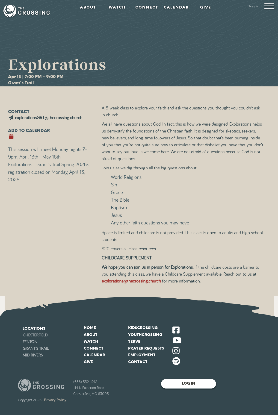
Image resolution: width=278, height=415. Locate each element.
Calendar (176, 7)
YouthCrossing (145, 335)
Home (90, 328)
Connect (146, 7)
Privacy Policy (55, 400)
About (88, 7)
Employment (141, 355)
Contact (137, 362)
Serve (134, 341)
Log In (253, 6)
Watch (117, 7)
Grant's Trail (35, 348)
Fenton (30, 342)
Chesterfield (35, 335)
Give (205, 7)
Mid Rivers (33, 355)
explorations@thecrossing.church (131, 281)
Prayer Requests (146, 348)
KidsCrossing (143, 328)
